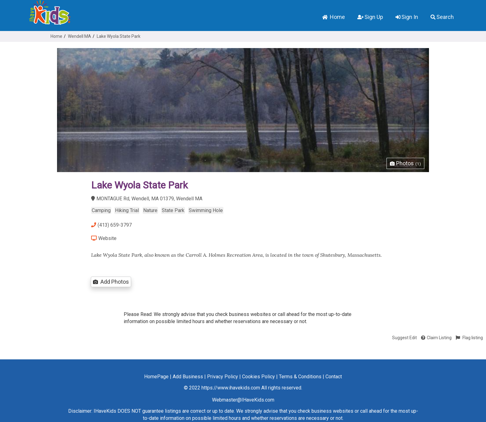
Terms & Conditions (300, 377)
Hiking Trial (127, 210)
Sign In (406, 17)
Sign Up (370, 17)
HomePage (156, 377)
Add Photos (111, 281)
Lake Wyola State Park (118, 36)
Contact (333, 377)
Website (104, 238)
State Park (173, 210)
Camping (101, 210)
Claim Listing (436, 337)
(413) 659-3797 (111, 225)
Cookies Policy (258, 377)
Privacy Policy (222, 377)
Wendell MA (79, 36)
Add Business (188, 377)
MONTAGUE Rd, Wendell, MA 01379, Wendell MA (146, 199)
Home (333, 17)
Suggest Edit (404, 337)
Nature (150, 210)
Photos (405, 163)
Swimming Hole (206, 210)
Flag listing (469, 337)
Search (442, 17)
